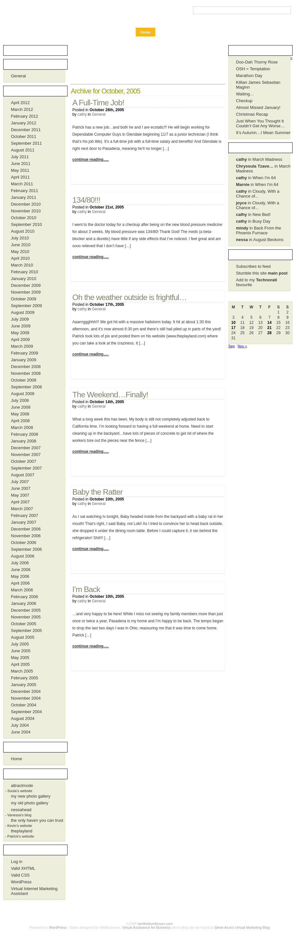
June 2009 (21, 326)
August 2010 (22, 231)
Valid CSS (20, 875)
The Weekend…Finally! (110, 394)
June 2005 (21, 650)
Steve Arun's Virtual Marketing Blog (242, 927)
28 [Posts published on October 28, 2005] (269, 333)
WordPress (21, 881)
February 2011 (24, 190)
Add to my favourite (256, 282)
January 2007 (23, 522)
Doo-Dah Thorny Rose (257, 62)
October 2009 (23, 298)
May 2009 (20, 332)
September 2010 (26, 224)
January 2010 (23, 278)
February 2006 (24, 596)
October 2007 (23, 461)
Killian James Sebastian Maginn (258, 85)
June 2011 (21, 163)
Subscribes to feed (253, 266)
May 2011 (20, 170)
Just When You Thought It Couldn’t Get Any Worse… (260, 123)
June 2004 (21, 732)
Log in (16, 861)
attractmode (22, 785)
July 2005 (20, 644)
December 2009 (26, 285)
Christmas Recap (252, 114)
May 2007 (20, 495)
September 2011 (26, 143)
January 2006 (23, 603)
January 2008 (23, 441)
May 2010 (20, 251)
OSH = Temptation (253, 68)
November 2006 (26, 535)
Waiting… (245, 94)
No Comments (207, 175)
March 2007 (22, 508)
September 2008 (26, 386)
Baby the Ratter (97, 492)
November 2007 (26, 454)
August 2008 (22, 393)
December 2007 (26, 447)
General (99, 114)
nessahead (21, 809)
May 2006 (20, 576)
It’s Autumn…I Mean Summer (263, 132)
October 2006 (23, 542)
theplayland (21, 831)
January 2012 (23, 123)
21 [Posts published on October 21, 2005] (269, 327)
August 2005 (22, 637)
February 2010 (24, 271)
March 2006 (22, 589)
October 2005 (23, 623)
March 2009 (22, 346)
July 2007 (20, 481)
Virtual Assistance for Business (146, 927)
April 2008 (20, 420)
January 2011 (23, 197)
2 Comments (207, 370)
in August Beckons (259, 239)
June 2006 (21, 569)
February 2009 (24, 353)
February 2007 (24, 515)
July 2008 (20, 400)
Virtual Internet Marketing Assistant (34, 891)
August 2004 (22, 718)
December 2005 (26, 610)
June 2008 (21, 407)
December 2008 (26, 366)
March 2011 (22, 183)
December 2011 (26, 129)
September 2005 (26, 630)
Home (145, 32)
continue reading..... (90, 159)
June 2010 (21, 244)
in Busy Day (253, 221)
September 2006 (26, 549)
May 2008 (20, 414)
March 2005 (22, 671)
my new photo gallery (30, 796)
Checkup (244, 100)
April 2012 (20, 102)
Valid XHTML (23, 868)
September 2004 (26, 711)
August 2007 (22, 474)
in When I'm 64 (256, 177)
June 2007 (21, 488)
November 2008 (26, 373)
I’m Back (86, 589)
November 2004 (26, 698)
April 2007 (20, 502)
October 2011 (23, 136)
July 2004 (20, 725)
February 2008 (24, 434)
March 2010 (22, 265)
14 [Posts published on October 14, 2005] (269, 322)
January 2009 (23, 359)
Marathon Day (249, 75)
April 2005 (20, 664)
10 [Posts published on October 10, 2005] (233, 322)
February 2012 (24, 116)
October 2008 (23, 380)
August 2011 (22, 150)
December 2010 (26, 204)
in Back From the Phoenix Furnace (258, 230)
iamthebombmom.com (37, 13)
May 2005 (20, 657)
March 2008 (22, 427)
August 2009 (22, 312)
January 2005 (23, 684)
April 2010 (20, 258)
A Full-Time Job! (98, 102)
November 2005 (26, 617)
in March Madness (259, 159)
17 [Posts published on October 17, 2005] (233, 327)
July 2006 (20, 562)
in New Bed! (253, 214)
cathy (82, 114)
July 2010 (20, 238)
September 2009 (26, 305)
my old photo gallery (29, 802)
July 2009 (20, 319)
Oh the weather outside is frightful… (129, 297)
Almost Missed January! (258, 107)
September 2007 (26, 468)
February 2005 (24, 677)
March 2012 (22, 109)
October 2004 (23, 705)
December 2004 (26, 691)
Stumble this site (261, 273)
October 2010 (23, 217)
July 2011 (20, 156)
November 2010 (26, 211)
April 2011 (20, 177)
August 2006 (22, 556)
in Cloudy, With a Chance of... (257, 194)
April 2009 (20, 339)
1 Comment (207, 272)
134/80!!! (86, 200)
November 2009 (26, 292)
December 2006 (26, 529)
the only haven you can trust (37, 820)
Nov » (242, 346)
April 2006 (20, 583)
